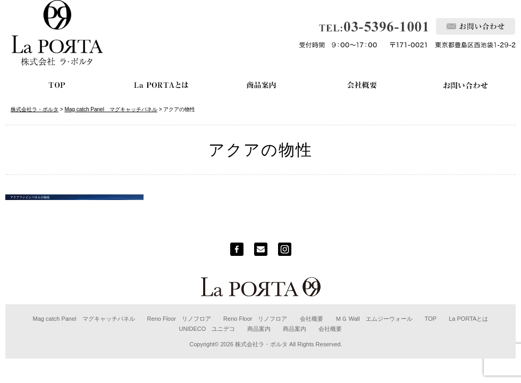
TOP (430, 318)
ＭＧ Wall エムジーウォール (374, 318)
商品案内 (259, 329)
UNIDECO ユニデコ (207, 329)
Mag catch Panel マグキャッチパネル (84, 318)
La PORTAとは (468, 318)
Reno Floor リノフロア (179, 318)
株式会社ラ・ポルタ (261, 344)
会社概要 (311, 318)
